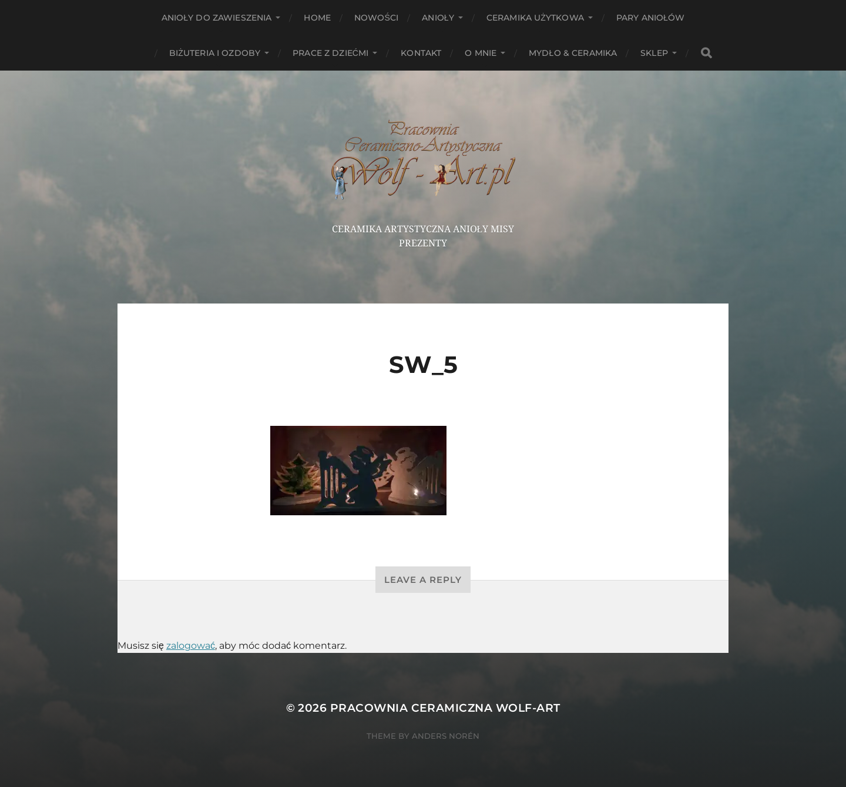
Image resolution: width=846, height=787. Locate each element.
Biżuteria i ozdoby (214, 53)
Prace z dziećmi (330, 53)
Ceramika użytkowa (535, 17)
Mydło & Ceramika (573, 53)
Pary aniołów (650, 17)
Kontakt (421, 53)
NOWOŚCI (376, 17)
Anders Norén (445, 736)
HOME (317, 17)
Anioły (438, 17)
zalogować (190, 645)
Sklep (654, 53)
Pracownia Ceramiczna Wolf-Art (445, 708)
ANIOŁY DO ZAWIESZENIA (217, 17)
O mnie (480, 53)
